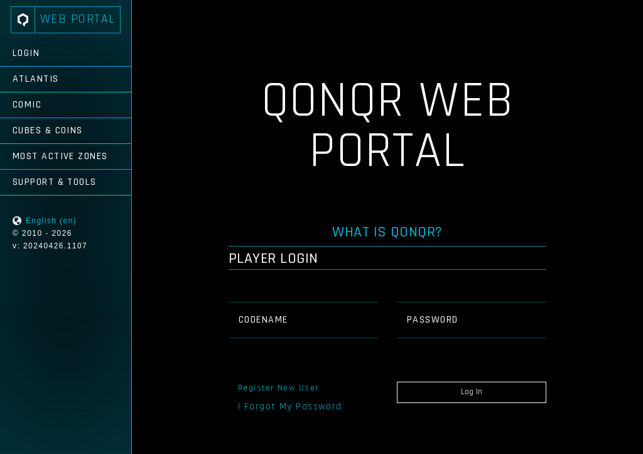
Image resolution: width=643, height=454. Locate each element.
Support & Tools (55, 182)
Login (26, 53)
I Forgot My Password (290, 406)
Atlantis (36, 79)
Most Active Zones (60, 156)
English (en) (51, 220)
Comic (27, 104)
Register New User (278, 388)
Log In (471, 391)
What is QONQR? (387, 232)
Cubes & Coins (48, 130)
